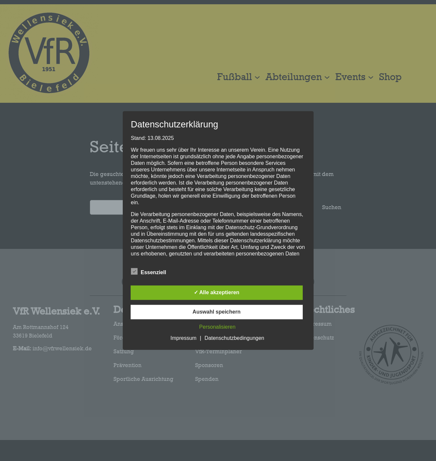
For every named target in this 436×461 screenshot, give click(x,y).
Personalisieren (217, 327)
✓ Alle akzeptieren (217, 293)
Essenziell (148, 271)
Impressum (183, 338)
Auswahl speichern (216, 312)
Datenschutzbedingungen (234, 338)
